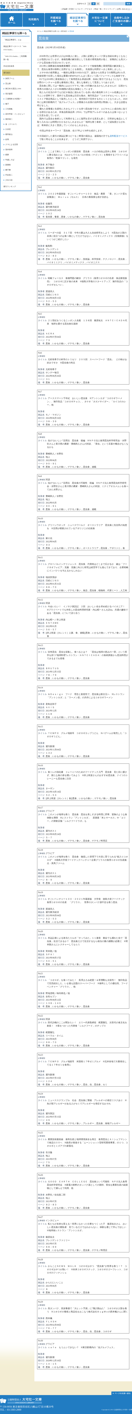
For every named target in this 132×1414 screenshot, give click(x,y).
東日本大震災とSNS (13, 89)
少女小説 (9, 180)
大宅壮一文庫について (100, 20)
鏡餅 (7, 155)
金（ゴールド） (11, 124)
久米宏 (8, 129)
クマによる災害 (11, 144)
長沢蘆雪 (9, 94)
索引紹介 (64, 31)
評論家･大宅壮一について (72, 9)
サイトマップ (109, 9)
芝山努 (8, 83)
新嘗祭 (8, 165)
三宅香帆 (9, 109)
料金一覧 (98, 9)
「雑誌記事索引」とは (12, 40)
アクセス (88, 9)
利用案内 (34, 20)
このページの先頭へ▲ (121, 1393)
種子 (7, 104)
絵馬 (7, 139)
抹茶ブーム (9, 78)
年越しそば (9, 160)
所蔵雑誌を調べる (56, 20)
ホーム (11, 20)
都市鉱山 (9, 134)
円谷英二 (9, 175)
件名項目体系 (8, 66)
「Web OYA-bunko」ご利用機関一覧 (15, 58)
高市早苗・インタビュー (15, 114)
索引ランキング (9, 186)
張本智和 (9, 150)
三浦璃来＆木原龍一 (13, 99)
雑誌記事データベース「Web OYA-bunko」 (14, 48)
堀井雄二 (9, 119)
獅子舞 (8, 170)
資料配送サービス (118, 136)
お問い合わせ (122, 9)
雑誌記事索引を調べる (78, 20)
